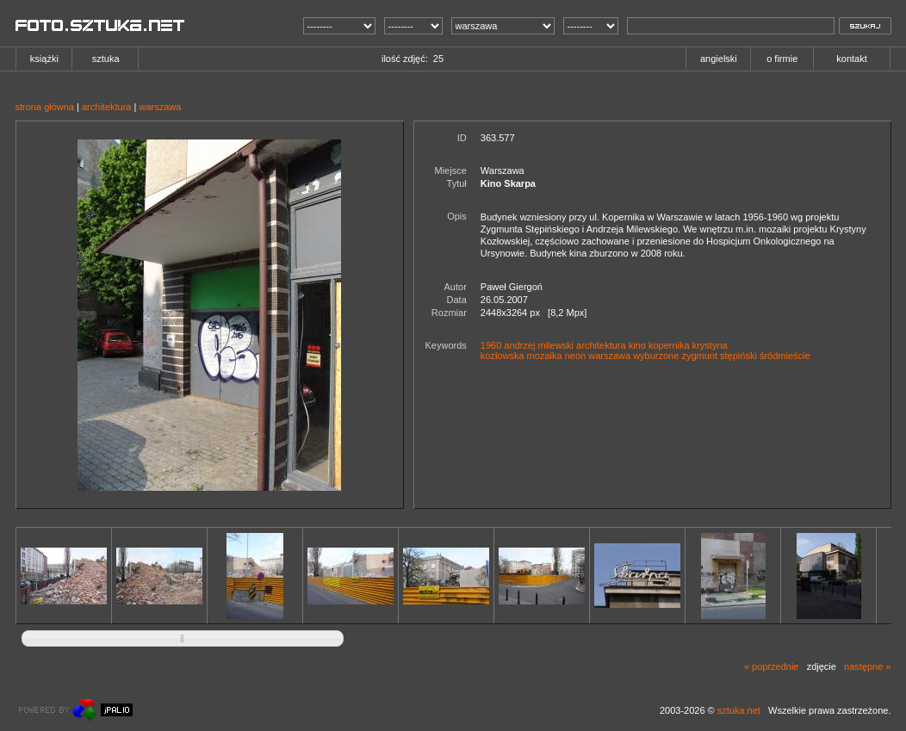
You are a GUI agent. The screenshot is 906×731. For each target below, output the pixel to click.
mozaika (544, 355)
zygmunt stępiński (718, 355)
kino (637, 345)
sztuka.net (738, 710)
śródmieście (785, 355)
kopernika (669, 345)
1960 (491, 345)
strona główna (45, 107)
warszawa (160, 107)
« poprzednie (771, 666)
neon (575, 355)
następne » (867, 666)
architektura (106, 107)
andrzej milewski (539, 345)
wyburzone (656, 355)
